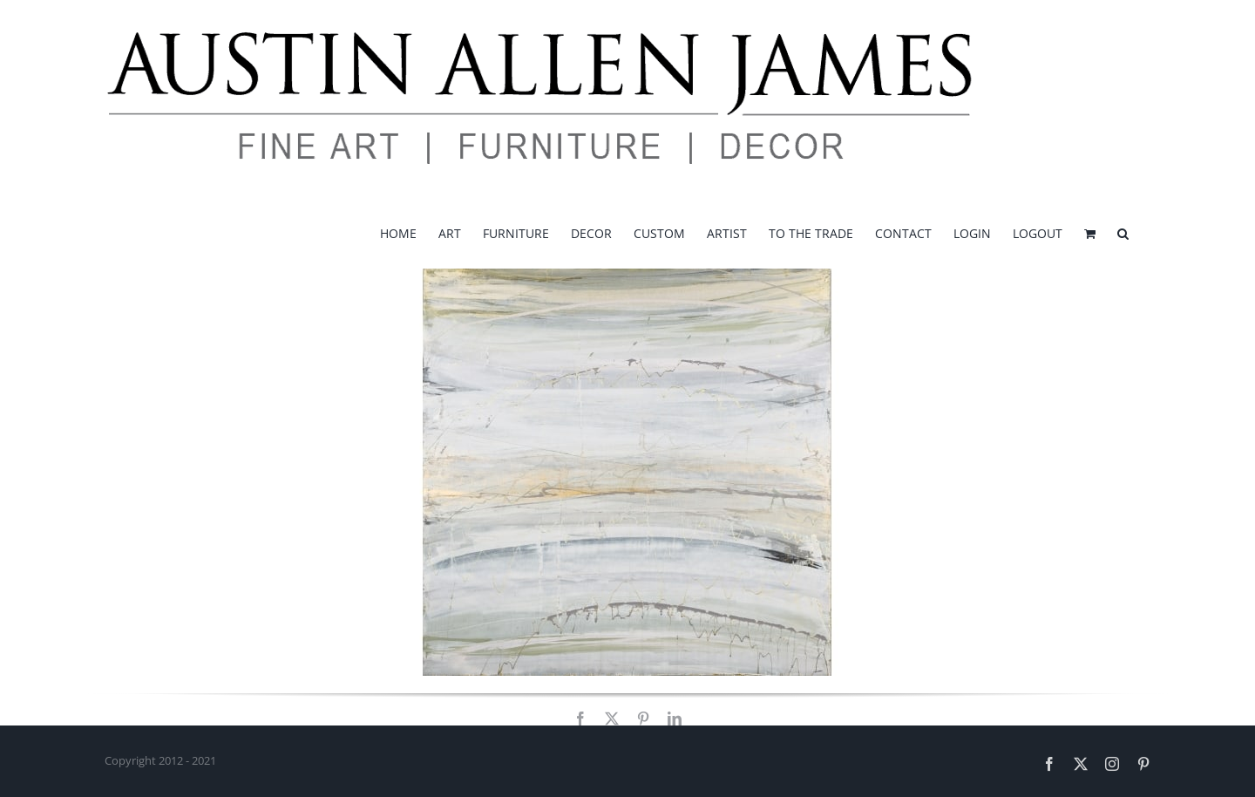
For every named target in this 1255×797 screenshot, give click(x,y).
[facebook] (580, 718)
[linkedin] (675, 718)
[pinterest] (643, 718)
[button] (1123, 232)
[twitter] (612, 718)
